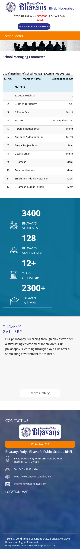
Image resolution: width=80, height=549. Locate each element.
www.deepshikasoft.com (44, 545)
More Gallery (40, 393)
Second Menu (13, 36)
